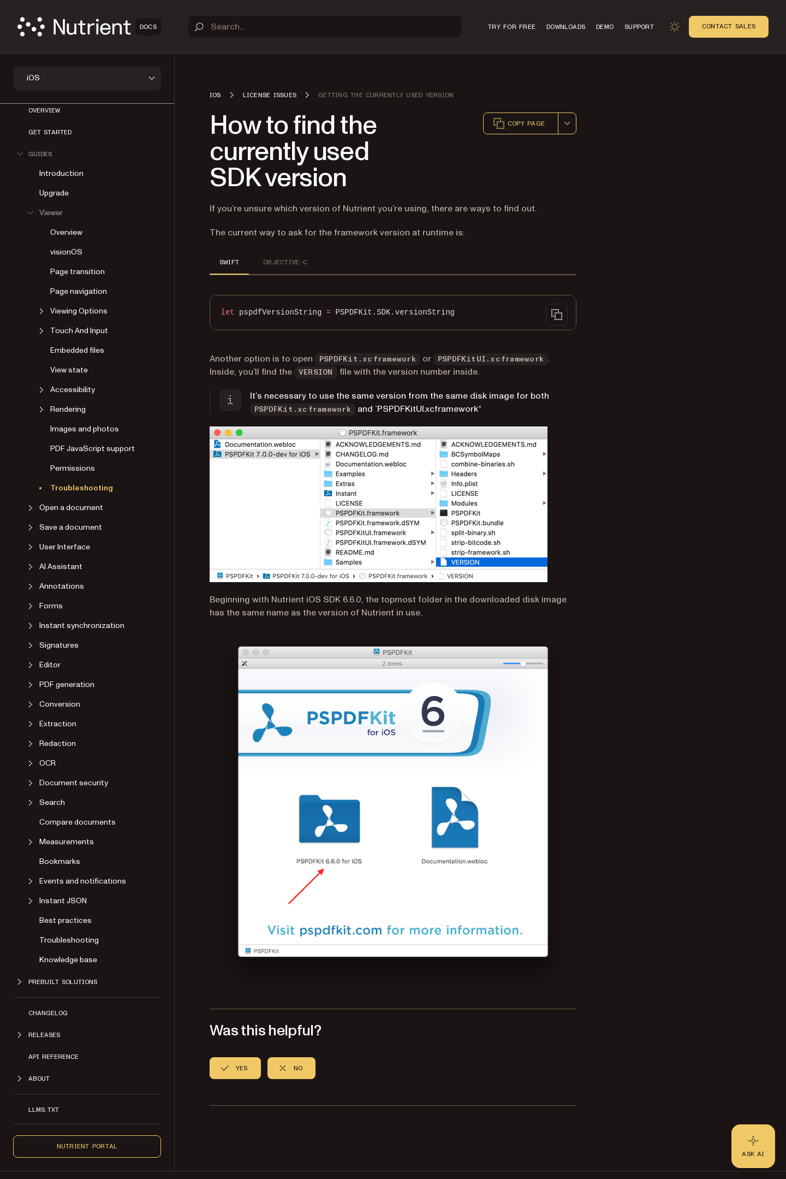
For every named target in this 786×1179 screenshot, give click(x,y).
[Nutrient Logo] (89, 27)
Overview (44, 110)
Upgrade (54, 193)
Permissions (72, 468)
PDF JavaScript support (92, 448)
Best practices (65, 920)
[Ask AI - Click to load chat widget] (753, 1146)
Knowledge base (68, 960)
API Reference (53, 1056)
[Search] (324, 27)
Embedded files (77, 350)
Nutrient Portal (87, 1146)
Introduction (61, 173)
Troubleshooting (81, 488)
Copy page (518, 123)
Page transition (77, 271)
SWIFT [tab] (229, 262)
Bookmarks (59, 861)
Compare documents (77, 822)
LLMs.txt (43, 1109)
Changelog (48, 1013)
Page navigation (78, 291)
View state (69, 370)
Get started (50, 132)
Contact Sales (728, 26)
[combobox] (567, 123)
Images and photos (84, 429)
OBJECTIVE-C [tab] (285, 262)
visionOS (66, 252)
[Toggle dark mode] (674, 27)
